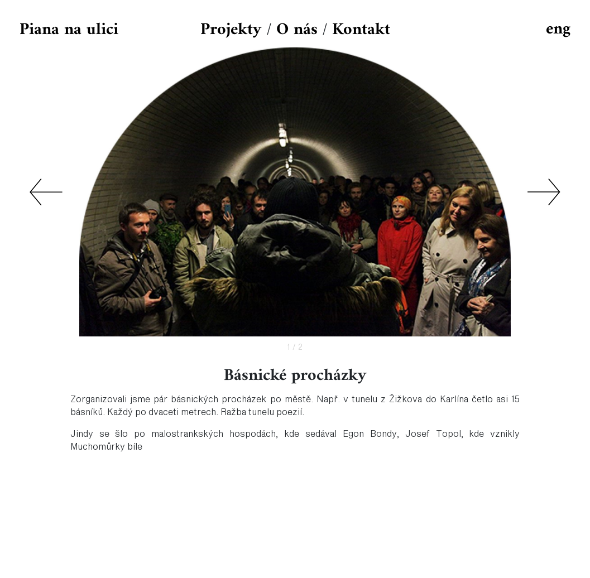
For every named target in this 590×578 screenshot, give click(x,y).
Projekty (231, 30)
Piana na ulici (69, 30)
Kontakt (361, 30)
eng (558, 29)
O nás (297, 30)
